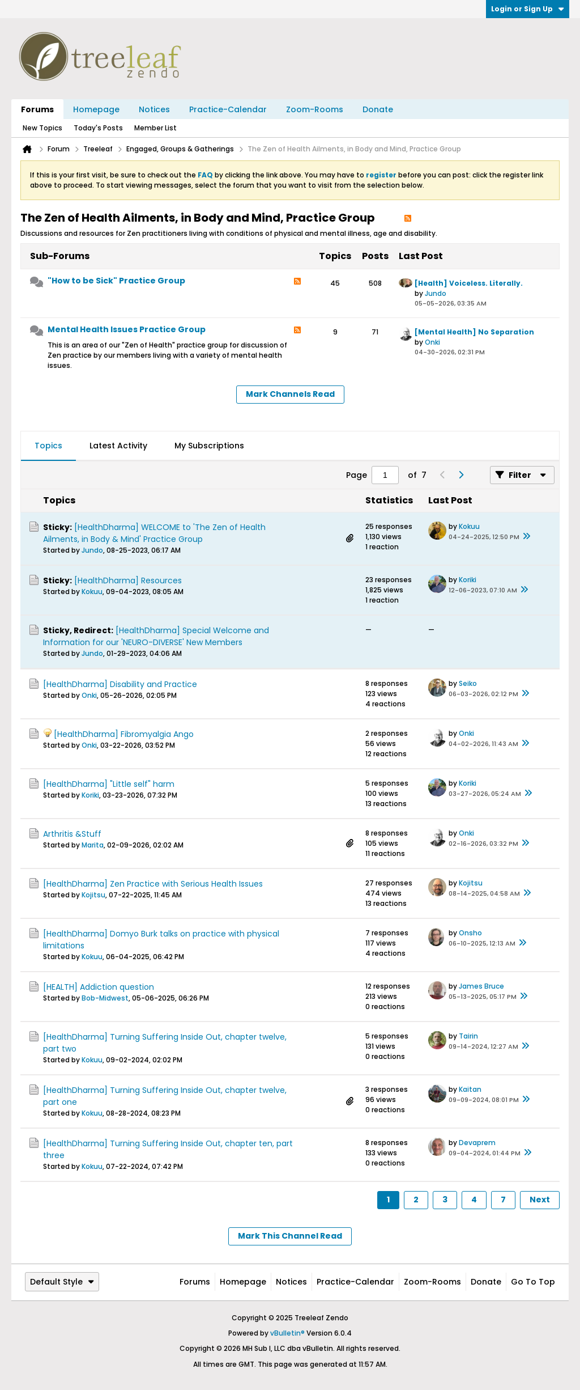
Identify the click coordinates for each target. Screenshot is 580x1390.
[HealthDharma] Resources (128, 580)
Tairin (468, 1036)
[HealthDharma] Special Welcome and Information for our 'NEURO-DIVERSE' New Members (156, 636)
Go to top (533, 1281)
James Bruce (481, 986)
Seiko (468, 683)
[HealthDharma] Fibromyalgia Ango (124, 734)
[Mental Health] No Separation (474, 332)
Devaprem (477, 1142)
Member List (155, 128)
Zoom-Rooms (314, 109)
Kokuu (469, 526)
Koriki (467, 579)
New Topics (42, 128)
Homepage (96, 109)
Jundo (435, 293)
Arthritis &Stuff (72, 834)
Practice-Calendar (228, 109)
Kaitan (470, 1089)
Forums (37, 109)
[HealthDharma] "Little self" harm (108, 784)
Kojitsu (93, 895)
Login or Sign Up (527, 9)
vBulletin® (287, 1333)
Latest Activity (118, 445)
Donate (377, 109)
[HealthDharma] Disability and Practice (120, 684)
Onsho (470, 933)
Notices (154, 109)
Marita (93, 845)
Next (540, 1199)
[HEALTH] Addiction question (98, 987)
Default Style (62, 1281)
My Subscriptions (209, 445)
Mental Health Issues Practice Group (127, 329)
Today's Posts (98, 128)
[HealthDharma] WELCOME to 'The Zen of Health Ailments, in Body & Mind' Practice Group (154, 533)
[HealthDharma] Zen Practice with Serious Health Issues (153, 883)
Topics (48, 445)
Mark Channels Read (290, 394)
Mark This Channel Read (290, 1235)
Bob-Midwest (105, 998)
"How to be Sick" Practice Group (116, 280)
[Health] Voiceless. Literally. (469, 283)
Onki (432, 342)
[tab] (48, 446)
